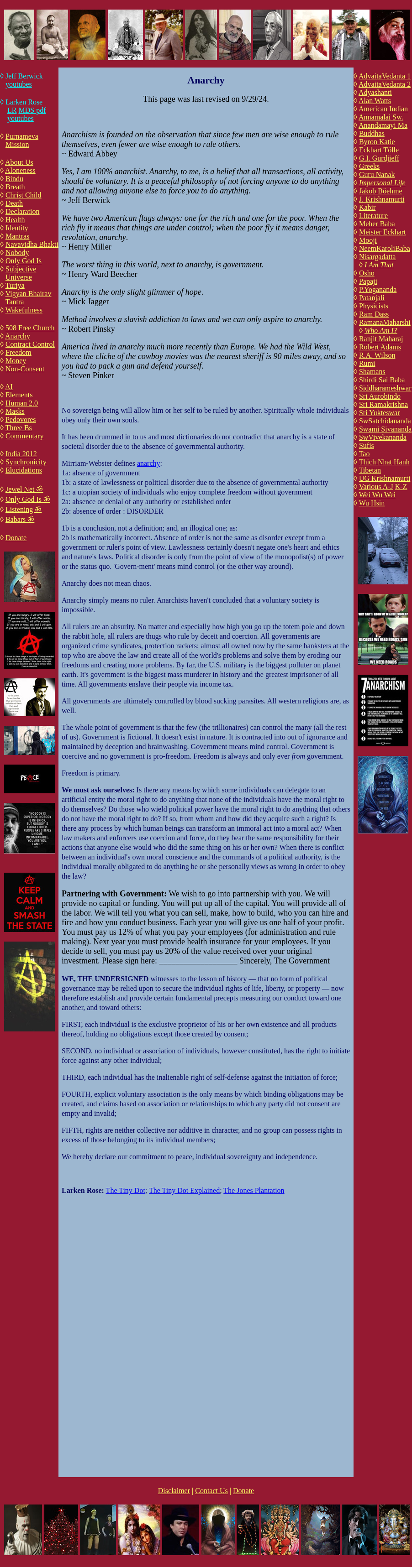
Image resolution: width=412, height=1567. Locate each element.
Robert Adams (380, 347)
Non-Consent (24, 369)
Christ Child (23, 195)
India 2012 (21, 454)
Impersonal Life (382, 183)
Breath (15, 187)
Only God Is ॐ (27, 499)
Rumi (367, 363)
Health (15, 220)
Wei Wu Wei (377, 495)
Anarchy (17, 336)
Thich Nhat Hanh (384, 462)
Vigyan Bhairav (28, 293)
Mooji (368, 240)
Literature (373, 215)
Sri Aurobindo (380, 396)
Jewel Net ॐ (24, 489)
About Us (19, 162)
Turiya (15, 285)
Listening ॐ (23, 509)
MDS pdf (32, 110)
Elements (19, 395)
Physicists (373, 306)
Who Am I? (380, 330)
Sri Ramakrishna (383, 404)
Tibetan (370, 470)
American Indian (383, 109)
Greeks (369, 166)
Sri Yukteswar (379, 412)
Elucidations (23, 470)
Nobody (17, 252)
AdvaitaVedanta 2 (385, 84)
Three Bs (18, 428)
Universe (18, 277)
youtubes (18, 84)
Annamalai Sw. (381, 117)
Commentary (24, 436)
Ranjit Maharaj (381, 339)
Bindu (14, 178)
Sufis (366, 445)
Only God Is (23, 261)
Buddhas (372, 133)
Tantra (14, 302)
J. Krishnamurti (382, 199)
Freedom (18, 352)
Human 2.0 (21, 403)
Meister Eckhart (382, 232)
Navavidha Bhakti (31, 244)
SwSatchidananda (385, 421)
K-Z (401, 486)
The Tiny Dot (125, 1190)
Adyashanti (375, 92)
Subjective (21, 269)
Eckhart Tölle (379, 150)
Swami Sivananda (385, 429)
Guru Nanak (377, 174)
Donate (15, 537)
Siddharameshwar (385, 388)
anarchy (148, 463)
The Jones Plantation (253, 1190)
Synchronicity (26, 462)
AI (9, 386)
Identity (16, 228)
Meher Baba (377, 224)
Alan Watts (375, 100)
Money (15, 360)
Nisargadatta (377, 256)
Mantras (17, 236)
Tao (364, 454)
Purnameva (21, 136)
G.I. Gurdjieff (379, 158)
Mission (17, 144)
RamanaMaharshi (385, 322)
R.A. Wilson (377, 355)
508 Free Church (30, 328)
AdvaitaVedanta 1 (385, 76)
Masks (15, 411)
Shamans (372, 371)
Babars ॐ (19, 519)
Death (14, 203)
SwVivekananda (383, 437)
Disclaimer (174, 1490)
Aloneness (20, 170)
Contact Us (211, 1490)
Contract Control (30, 344)
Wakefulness (23, 310)
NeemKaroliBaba (384, 248)
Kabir (367, 207)
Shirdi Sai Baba (382, 380)
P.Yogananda (377, 289)
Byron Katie (377, 142)
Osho (367, 273)
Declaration (22, 211)
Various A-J (376, 486)
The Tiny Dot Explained (184, 1190)
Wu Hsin (372, 503)
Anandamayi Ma (383, 125)
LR (11, 110)
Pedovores (20, 419)
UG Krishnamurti (384, 478)
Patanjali (372, 298)
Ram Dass (374, 314)
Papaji (368, 281)
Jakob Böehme (380, 191)
